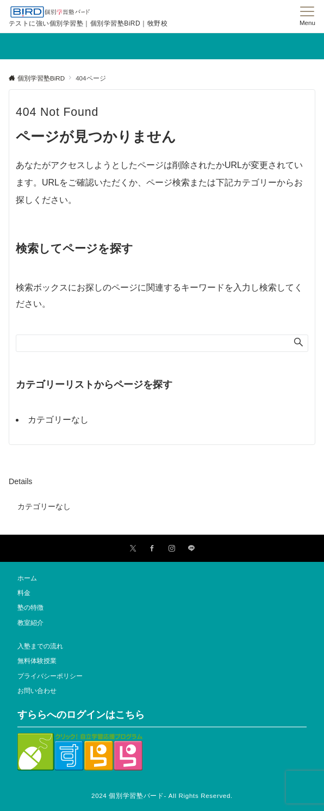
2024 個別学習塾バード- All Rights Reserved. (162, 795)
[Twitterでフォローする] (133, 548)
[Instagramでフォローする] (172, 548)
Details (20, 481)
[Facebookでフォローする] (152, 548)
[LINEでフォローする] (191, 548)
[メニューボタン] (307, 16)
